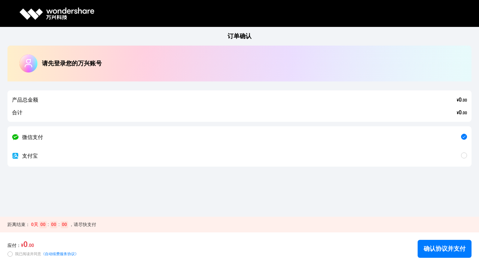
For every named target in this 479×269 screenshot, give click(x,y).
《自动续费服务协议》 (60, 254)
